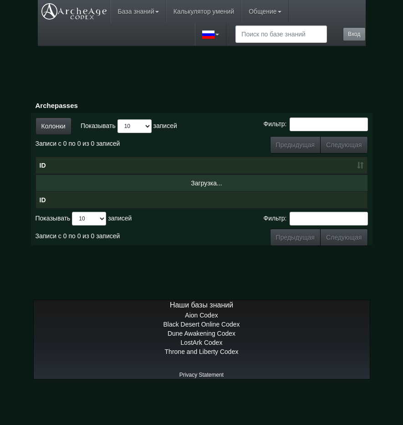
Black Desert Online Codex (201, 360)
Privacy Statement (201, 411)
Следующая (344, 144)
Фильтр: (316, 124)
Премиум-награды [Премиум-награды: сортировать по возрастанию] (338, 179)
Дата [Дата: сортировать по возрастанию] (146, 183)
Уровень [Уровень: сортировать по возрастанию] (199, 183)
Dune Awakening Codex (201, 370)
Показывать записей (129, 126)
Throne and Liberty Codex (202, 388)
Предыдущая (295, 144)
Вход (354, 34)
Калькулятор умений (203, 11)
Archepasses (57, 105)
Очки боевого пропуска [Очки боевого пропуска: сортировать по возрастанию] (245, 174)
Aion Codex (201, 351)
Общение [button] (265, 11)
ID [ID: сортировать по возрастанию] (43, 183)
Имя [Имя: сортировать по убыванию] (86, 183)
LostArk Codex (202, 379)
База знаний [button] (138, 11)
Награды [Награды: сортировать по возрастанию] (291, 183)
